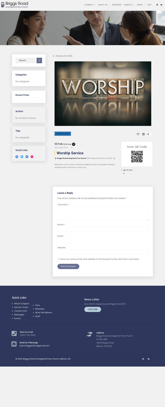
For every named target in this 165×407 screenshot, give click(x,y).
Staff (37, 326)
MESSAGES (117, 4)
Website (61, 278)
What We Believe (43, 322)
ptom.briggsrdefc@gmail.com (35, 350)
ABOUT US (104, 5)
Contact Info (20, 323)
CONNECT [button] (90, 5)
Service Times (21, 320)
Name (61, 255)
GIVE (149, 4)
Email (60, 266)
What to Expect (21, 316)
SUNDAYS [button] (129, 5)
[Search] (39, 62)
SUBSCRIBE (93, 327)
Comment (63, 235)
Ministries (39, 319)
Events (17, 331)
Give (37, 315)
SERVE (141, 5)
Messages (19, 327)
